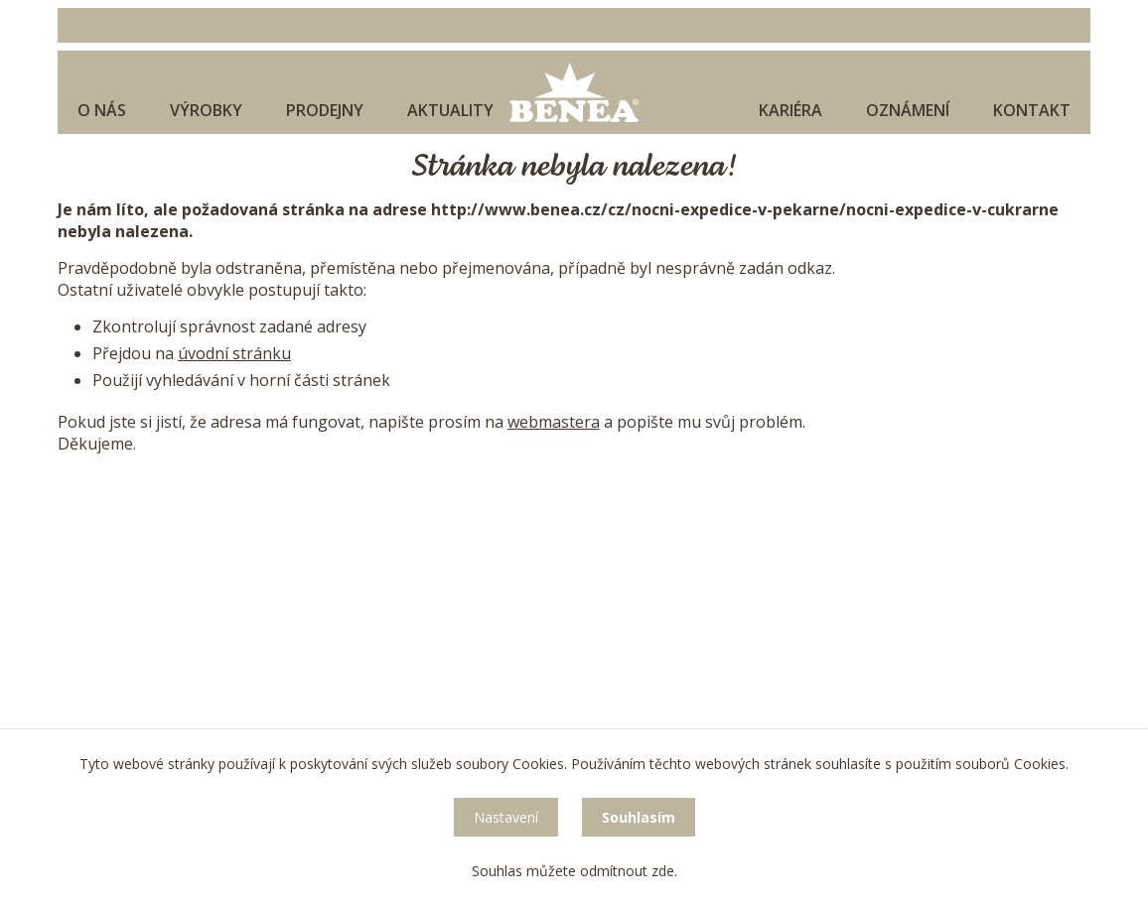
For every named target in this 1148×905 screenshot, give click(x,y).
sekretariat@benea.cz (215, 634)
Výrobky (206, 110)
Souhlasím (638, 817)
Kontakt (1032, 110)
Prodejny (324, 110)
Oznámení (907, 110)
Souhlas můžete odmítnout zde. (574, 870)
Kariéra (790, 110)
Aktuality (450, 110)
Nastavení (506, 817)
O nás (101, 110)
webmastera (553, 422)
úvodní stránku (234, 353)
